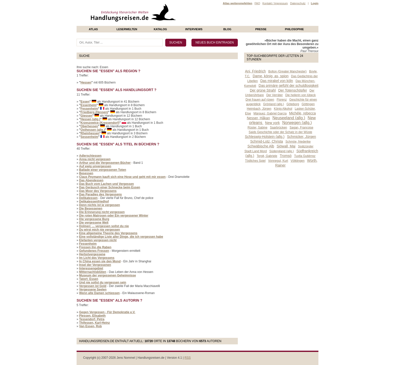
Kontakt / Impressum (275, 3)
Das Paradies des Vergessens (100, 194)
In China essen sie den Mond (100, 261)
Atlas (93, 29)
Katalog (160, 29)
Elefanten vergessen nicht (98, 240)
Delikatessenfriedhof (94, 201)
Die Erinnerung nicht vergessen (102, 212)
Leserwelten (126, 29)
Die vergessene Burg (94, 219)
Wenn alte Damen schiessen (99, 293)
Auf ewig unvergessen (95, 166)
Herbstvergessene (92, 254)
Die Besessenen (90, 208)
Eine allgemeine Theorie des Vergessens (108, 233)
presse (261, 29)
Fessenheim (89, 108)
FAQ (257, 3)
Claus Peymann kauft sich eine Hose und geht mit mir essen (122, 177)
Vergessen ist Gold (92, 286)
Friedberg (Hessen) (94, 112)
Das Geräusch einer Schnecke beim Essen (109, 187)
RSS (187, 357)
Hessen (86, 82)
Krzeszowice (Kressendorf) (100, 123)
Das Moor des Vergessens (98, 191)
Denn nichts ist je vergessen (99, 205)
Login (314, 3)
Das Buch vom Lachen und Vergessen (106, 184)
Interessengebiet (91, 268)
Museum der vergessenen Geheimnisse (107, 275)
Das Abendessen (91, 180)
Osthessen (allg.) (93, 130)
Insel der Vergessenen (95, 265)
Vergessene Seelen (93, 289)
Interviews (193, 29)
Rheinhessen (90, 133)
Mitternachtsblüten (92, 272)
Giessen (86, 115)
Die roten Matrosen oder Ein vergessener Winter (113, 215)
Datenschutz (298, 3)
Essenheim (88, 105)
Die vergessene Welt (94, 222)
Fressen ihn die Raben (95, 247)
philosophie (294, 29)
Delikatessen (88, 198)
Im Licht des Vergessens (96, 258)
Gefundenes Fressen (94, 251)
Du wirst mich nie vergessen (99, 229)
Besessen (86, 173)
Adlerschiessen (90, 155)
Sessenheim (89, 137)
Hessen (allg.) (90, 119)
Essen (85, 101)
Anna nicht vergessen (95, 159)
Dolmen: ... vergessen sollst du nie (104, 226)
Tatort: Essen (88, 279)
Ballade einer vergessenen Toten (102, 170)
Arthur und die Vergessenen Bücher (105, 163)
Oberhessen (89, 126)
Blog (227, 29)
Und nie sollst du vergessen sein (102, 282)
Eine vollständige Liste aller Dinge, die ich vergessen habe (121, 236)
